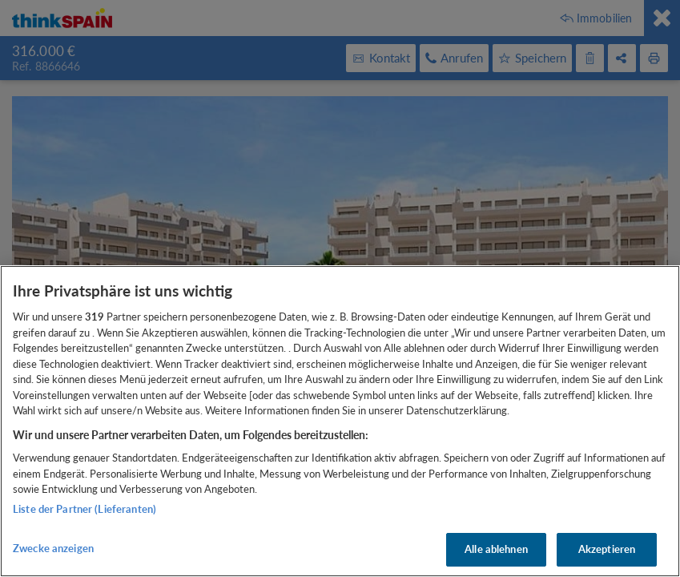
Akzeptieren (606, 549)
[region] (340, 421)
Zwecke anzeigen (53, 548)
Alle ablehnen (496, 549)
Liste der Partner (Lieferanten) (84, 508)
